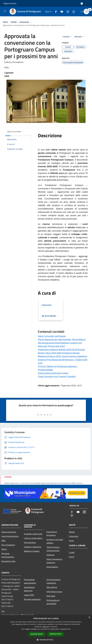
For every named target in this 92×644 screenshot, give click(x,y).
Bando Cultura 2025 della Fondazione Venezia (59, 352)
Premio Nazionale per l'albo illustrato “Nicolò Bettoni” (62, 339)
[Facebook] (54, 11)
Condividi (67, 36)
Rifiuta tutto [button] (55, 634)
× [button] (89, 617)
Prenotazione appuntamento (30, 581)
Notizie (72, 531)
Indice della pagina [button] (14, 131)
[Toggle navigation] (4, 11)
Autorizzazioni (52, 566)
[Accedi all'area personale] (81, 3)
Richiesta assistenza (32, 599)
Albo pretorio (51, 587)
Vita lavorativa (30, 542)
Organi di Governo (8, 531)
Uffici (3, 540)
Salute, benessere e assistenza (54, 561)
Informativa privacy (54, 591)
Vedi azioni (79, 36)
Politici (4, 549)
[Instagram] (66, 11)
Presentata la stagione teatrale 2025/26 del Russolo (61, 349)
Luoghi (72, 552)
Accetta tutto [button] (37, 634)
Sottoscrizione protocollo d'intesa (53, 373)
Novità (14, 21)
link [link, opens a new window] (69, 629)
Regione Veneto (10, 3)
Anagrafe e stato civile (33, 533)
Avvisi (71, 540)
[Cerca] (87, 11)
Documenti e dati (8, 561)
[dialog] (46, 629)
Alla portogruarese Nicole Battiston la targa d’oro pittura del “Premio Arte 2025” (60, 344)
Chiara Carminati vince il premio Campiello (57, 376)
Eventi (71, 556)
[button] (46, 639)
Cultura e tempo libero (33, 538)
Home (5, 21)
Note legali (50, 595)
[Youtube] (60, 11)
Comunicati (24, 21)
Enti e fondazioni (8, 544)
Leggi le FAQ (29, 594)
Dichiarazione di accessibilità (52, 602)
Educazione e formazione (51, 533)
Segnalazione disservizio (29, 589)
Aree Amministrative (9, 536)
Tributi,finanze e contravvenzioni (53, 549)
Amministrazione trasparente (53, 581)
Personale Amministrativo (7, 555)
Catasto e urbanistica (32, 546)
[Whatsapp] (72, 11)
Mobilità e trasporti (32, 551)
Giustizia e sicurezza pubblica (54, 541)
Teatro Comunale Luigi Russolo (52, 336)
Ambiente (50, 554)
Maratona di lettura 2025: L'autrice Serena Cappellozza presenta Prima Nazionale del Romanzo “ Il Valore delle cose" (62, 360)
